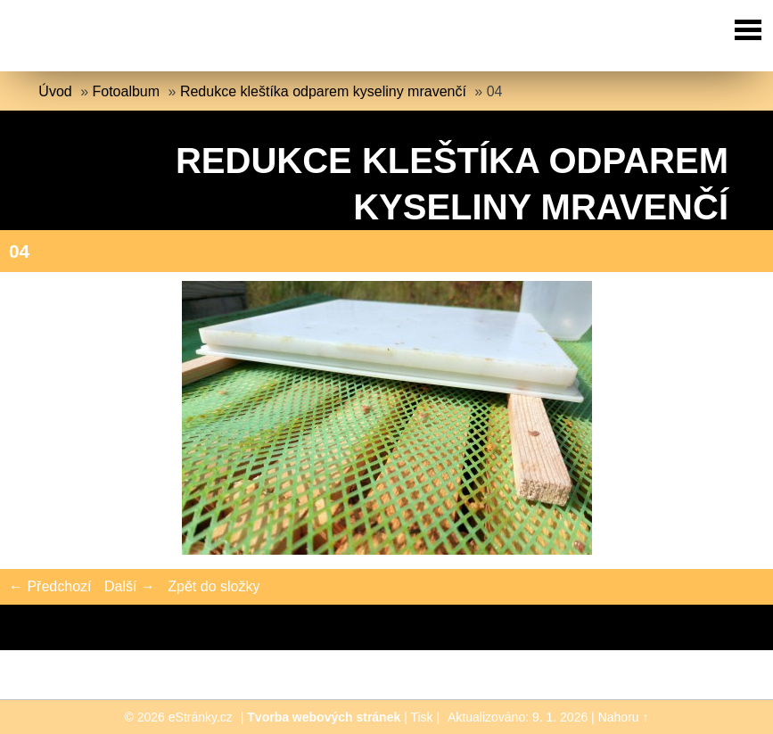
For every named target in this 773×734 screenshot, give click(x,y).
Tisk (421, 717)
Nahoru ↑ (623, 717)
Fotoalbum (126, 91)
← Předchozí (50, 586)
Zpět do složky (213, 586)
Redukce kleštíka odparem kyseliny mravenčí (323, 91)
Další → (129, 586)
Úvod (54, 91)
